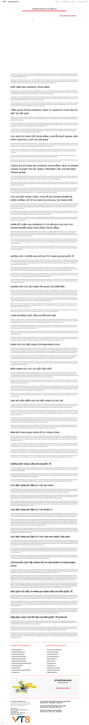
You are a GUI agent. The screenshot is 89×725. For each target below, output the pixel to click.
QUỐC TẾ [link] (57, 1)
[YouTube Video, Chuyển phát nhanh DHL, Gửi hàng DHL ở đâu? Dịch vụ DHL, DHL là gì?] (44, 49)
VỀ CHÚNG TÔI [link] (81, 1)
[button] (87, 1)
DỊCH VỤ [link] (73, 1)
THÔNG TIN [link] (65, 1)
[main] (44, 8)
